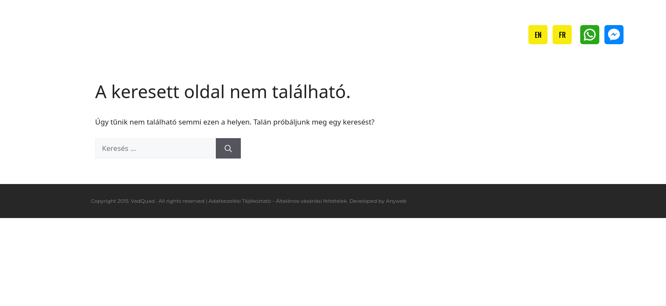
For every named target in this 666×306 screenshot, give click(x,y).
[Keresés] (228, 148)
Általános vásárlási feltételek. (312, 201)
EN (538, 35)
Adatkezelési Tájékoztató (240, 201)
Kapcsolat (501, 34)
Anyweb (396, 201)
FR (562, 35)
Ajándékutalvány (439, 34)
